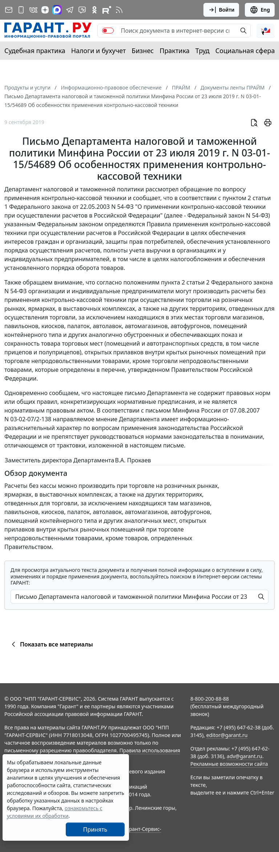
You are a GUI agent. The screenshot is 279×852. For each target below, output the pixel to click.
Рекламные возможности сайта (229, 763)
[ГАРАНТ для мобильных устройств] (21, 9)
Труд (202, 50)
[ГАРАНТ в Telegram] (69, 9)
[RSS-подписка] (119, 9)
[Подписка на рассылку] (8, 9)
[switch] (108, 30)
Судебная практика (34, 50)
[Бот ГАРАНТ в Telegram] (82, 9)
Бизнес (143, 50)
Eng (260, 9)
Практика (174, 50)
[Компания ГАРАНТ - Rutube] (106, 9)
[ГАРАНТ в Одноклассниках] (94, 9)
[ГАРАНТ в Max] (57, 10)
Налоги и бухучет (98, 50)
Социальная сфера (245, 50)
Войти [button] (221, 9)
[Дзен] (45, 9)
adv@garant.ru (244, 756)
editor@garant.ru (227, 735)
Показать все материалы (51, 644)
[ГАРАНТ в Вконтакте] (33, 9)
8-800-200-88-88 (209, 698)
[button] (265, 30)
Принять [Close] (95, 829)
